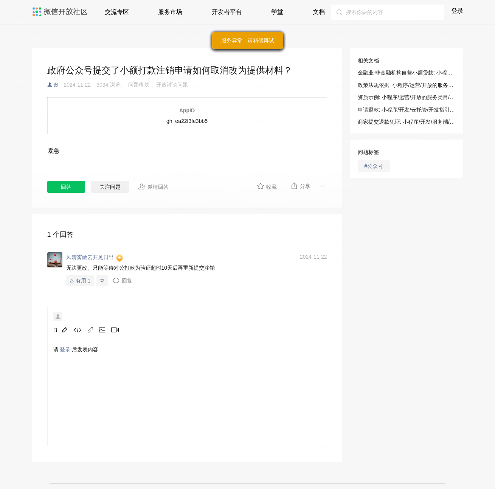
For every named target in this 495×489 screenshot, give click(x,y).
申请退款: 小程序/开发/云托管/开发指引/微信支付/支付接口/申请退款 (406, 110)
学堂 (277, 12)
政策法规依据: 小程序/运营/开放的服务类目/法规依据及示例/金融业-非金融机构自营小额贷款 (406, 85)
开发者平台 (227, 12)
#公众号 (374, 166)
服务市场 (170, 12)
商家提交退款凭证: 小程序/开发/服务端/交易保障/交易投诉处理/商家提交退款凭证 (406, 122)
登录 (457, 11)
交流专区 (117, 12)
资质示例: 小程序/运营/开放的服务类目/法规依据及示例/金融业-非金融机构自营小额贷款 (406, 97)
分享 (300, 185)
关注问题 (110, 187)
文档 (319, 12)
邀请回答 (153, 186)
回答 (66, 187)
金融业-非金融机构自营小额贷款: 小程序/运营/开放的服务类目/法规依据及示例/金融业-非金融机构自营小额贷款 (406, 73)
